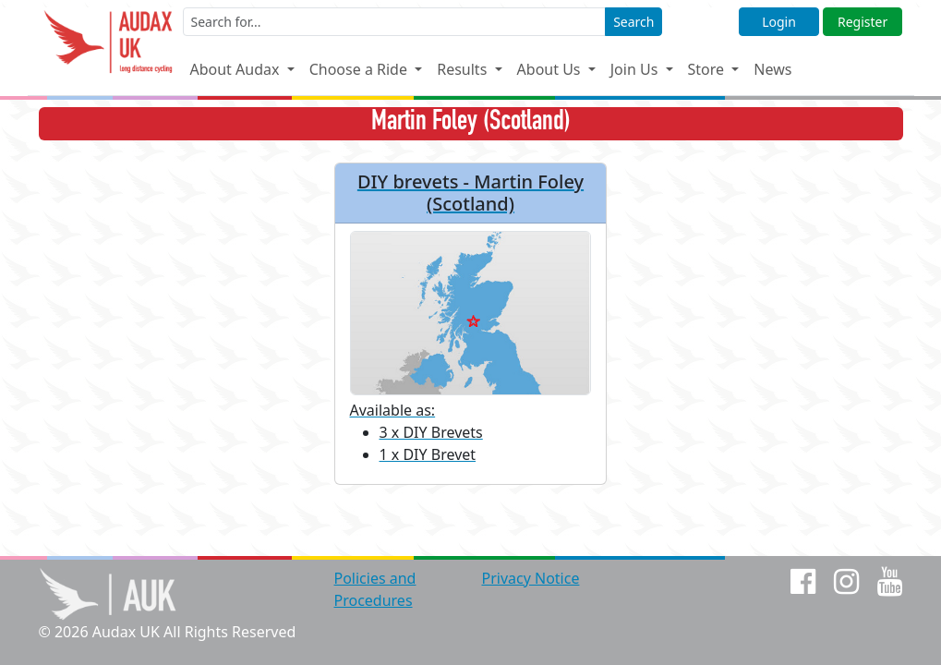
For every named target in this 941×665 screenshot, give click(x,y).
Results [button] (463, 69)
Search (633, 21)
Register (862, 21)
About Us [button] (551, 69)
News (772, 69)
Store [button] (708, 69)
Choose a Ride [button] (360, 69)
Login (779, 21)
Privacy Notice (530, 578)
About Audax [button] (236, 69)
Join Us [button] (636, 69)
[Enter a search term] (395, 21)
